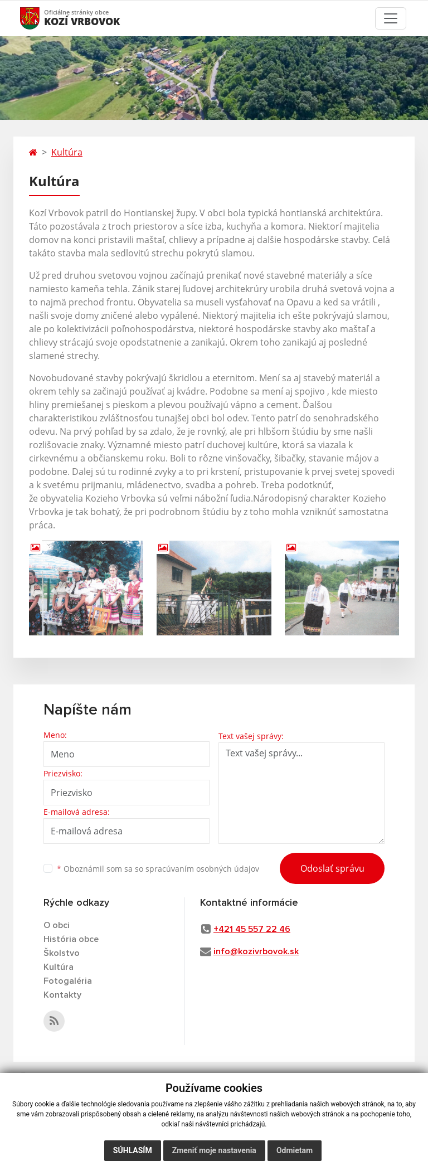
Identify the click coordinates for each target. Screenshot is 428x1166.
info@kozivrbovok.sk (256, 951)
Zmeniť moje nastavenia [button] (214, 1150)
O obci (56, 925)
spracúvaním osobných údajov (202, 868)
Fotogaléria (67, 980)
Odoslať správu (332, 868)
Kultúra (66, 152)
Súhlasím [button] (132, 1150)
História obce (71, 939)
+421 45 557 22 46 (251, 929)
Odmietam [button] (294, 1150)
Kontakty (62, 994)
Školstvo (61, 953)
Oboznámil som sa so (158, 868)
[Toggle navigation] (390, 18)
